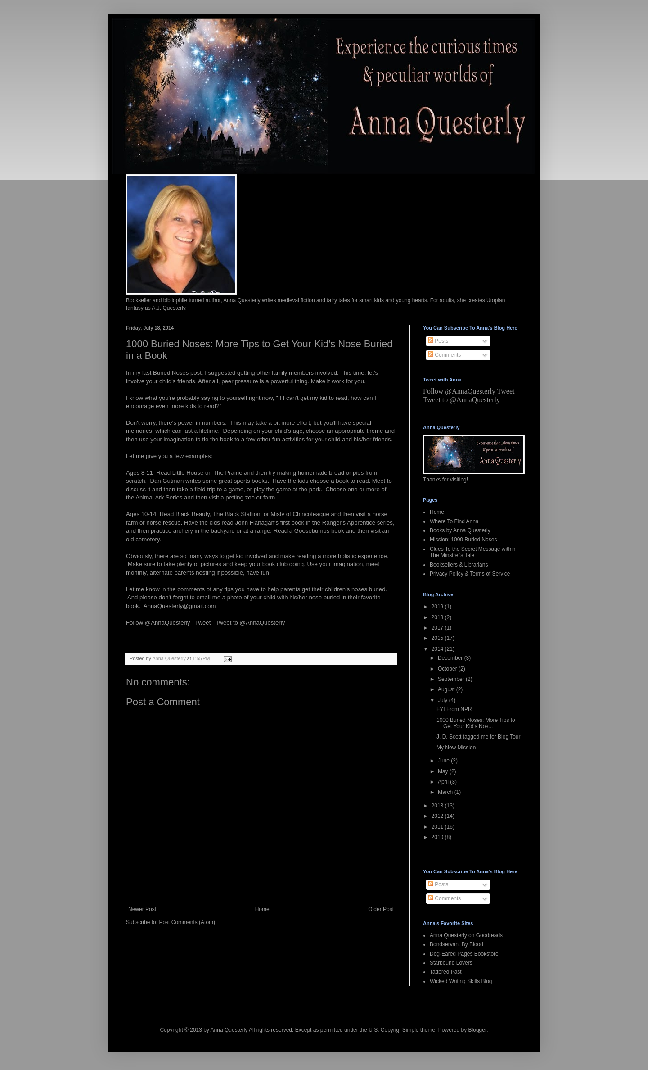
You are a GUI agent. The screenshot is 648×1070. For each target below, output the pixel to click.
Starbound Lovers (451, 963)
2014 (438, 649)
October (448, 669)
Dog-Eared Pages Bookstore (464, 954)
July (443, 700)
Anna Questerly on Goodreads (466, 935)
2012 (438, 816)
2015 (438, 638)
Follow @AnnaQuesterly (158, 622)
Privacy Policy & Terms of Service (470, 574)
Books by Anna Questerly (460, 530)
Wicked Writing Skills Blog (461, 981)
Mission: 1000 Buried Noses (463, 539)
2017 (438, 628)
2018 (438, 617)
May (444, 771)
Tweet (203, 622)
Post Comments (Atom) (187, 922)
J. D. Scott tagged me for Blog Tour (478, 737)
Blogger (477, 1030)
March (446, 792)
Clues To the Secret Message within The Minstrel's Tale (473, 552)
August (447, 689)
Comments (444, 355)
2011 (438, 827)
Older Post (381, 909)
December (451, 658)
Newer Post (142, 909)
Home (262, 909)
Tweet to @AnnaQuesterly (250, 622)
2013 (438, 805)
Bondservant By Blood (456, 944)
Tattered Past (446, 972)
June (444, 760)
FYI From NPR (454, 709)
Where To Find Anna (454, 521)
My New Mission (456, 747)
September (452, 679)
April (444, 782)
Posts (438, 341)
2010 (438, 837)
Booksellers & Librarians (459, 565)
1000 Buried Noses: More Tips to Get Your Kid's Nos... (475, 723)
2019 (438, 606)
